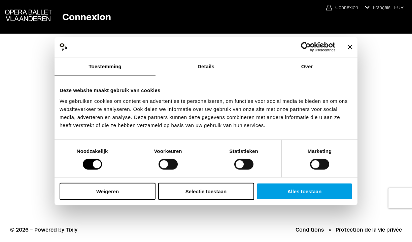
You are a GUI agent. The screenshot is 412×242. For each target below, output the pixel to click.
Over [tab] (307, 66)
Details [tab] (206, 66)
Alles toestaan (304, 191)
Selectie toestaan (206, 191)
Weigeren (107, 191)
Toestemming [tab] (105, 66)
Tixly (71, 230)
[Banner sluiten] (350, 47)
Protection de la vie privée (369, 230)
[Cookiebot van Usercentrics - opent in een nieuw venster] (305, 47)
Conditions (310, 230)
